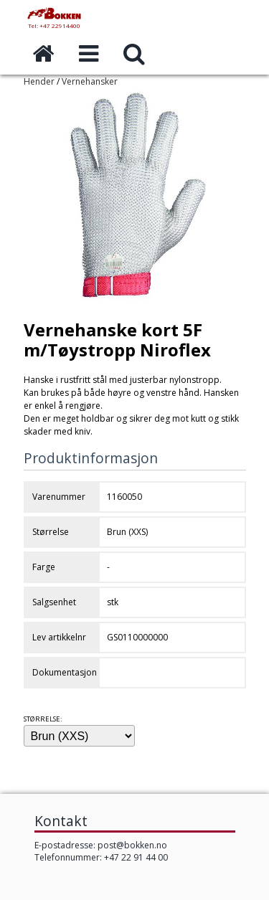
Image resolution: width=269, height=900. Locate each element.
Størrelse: (43, 719)
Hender (39, 81)
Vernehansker (90, 81)
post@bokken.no (132, 845)
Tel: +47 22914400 (54, 25)
